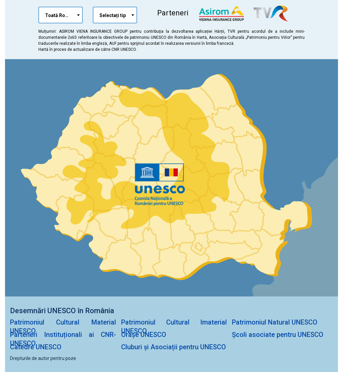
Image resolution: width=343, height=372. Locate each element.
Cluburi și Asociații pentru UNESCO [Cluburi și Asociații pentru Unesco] (173, 347)
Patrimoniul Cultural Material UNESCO (63, 326)
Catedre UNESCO (35, 347)
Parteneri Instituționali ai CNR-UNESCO (63, 339)
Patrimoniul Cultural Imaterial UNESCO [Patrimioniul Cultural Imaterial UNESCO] (174, 326)
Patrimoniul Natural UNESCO (274, 322)
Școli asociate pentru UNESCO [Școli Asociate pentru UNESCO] (277, 335)
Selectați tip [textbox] (112, 15)
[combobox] (60, 15)
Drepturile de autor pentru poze (43, 358)
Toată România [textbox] (62, 15)
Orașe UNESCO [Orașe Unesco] (143, 335)
